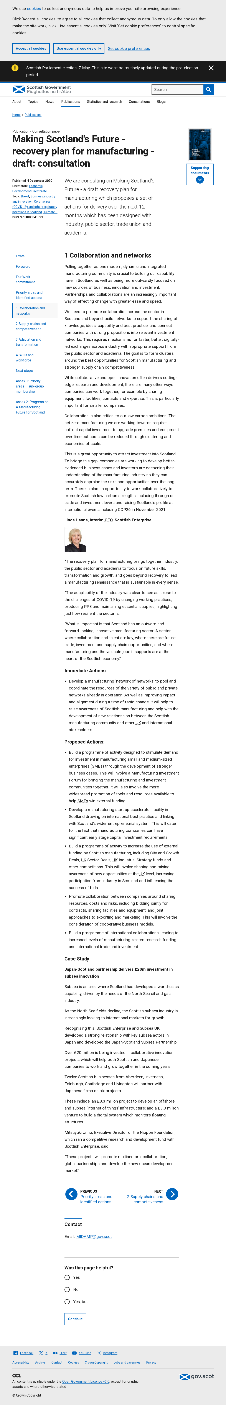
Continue (75, 1319)
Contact (56, 1362)
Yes (76, 1277)
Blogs (161, 102)
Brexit (25, 196)
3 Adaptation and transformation (28, 342)
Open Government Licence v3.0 (85, 1381)
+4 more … (50, 212)
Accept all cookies (31, 48)
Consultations (139, 102)
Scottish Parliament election (51, 67)
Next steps (24, 371)
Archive (40, 1362)
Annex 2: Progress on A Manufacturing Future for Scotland (32, 407)
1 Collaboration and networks (30, 310)
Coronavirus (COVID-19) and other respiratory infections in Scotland (34, 207)
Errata (20, 256)
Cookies (73, 1362)
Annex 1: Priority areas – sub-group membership (30, 386)
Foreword (23, 266)
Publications (70, 102)
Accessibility (20, 1362)
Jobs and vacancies (127, 1362)
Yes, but (80, 1301)
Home (16, 115)
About (16, 102)
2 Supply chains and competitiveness (31, 326)
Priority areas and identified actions (29, 295)
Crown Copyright (96, 1362)
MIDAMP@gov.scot (94, 1236)
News (49, 102)
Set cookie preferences (129, 48)
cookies (34, 8)
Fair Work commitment (25, 279)
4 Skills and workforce (24, 357)
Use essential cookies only (79, 48)
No (76, 1289)
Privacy (151, 1362)
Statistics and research (104, 102)
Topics (33, 102)
